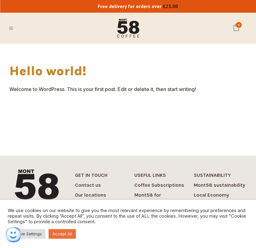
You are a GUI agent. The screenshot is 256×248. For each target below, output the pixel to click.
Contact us (88, 185)
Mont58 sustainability (219, 185)
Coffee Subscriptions (159, 185)
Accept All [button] (62, 233)
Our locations (90, 195)
